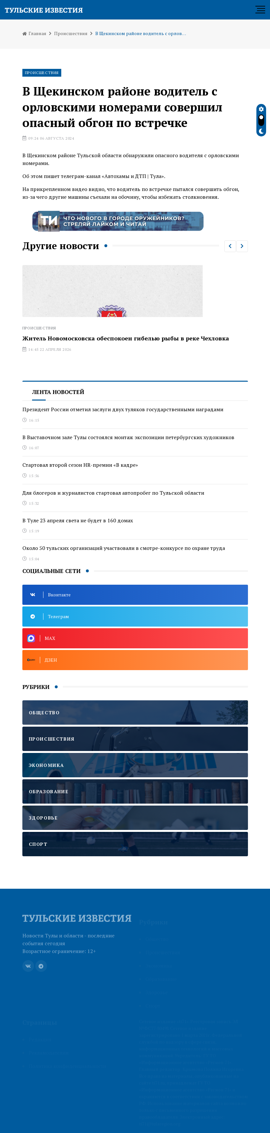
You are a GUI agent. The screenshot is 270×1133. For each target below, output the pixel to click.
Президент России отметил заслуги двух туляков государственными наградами (122, 409)
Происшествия (71, 33)
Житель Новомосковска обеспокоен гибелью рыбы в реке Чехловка (125, 338)
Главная (34, 33)
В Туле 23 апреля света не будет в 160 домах (77, 520)
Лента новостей (58, 392)
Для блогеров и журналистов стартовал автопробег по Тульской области (113, 492)
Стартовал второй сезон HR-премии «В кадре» (80, 464)
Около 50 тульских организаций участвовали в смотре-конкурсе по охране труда (123, 548)
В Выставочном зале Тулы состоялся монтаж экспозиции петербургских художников (128, 437)
